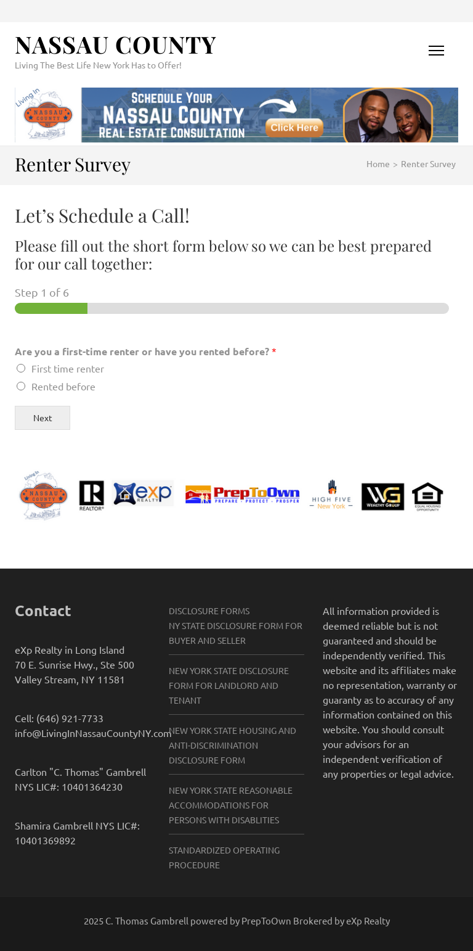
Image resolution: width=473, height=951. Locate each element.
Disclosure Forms (209, 610)
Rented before (63, 386)
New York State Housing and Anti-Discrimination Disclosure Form (232, 745)
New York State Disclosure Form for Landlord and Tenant (229, 685)
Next (42, 417)
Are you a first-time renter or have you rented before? (146, 351)
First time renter (67, 368)
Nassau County (116, 44)
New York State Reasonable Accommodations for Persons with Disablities (231, 804)
